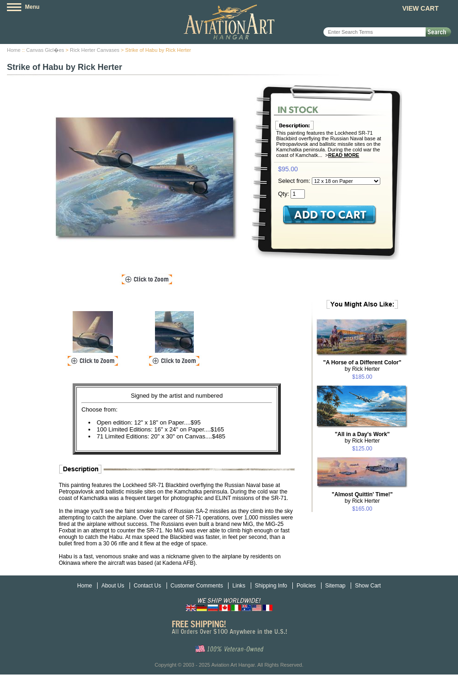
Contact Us (147, 585)
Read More (343, 155)
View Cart (420, 8)
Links (238, 585)
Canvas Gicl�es (45, 50)
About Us (112, 585)
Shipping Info (271, 585)
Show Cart (368, 585)
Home (13, 50)
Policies (306, 585)
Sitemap (335, 585)
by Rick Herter (362, 365)
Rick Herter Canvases (94, 50)
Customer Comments (197, 585)
